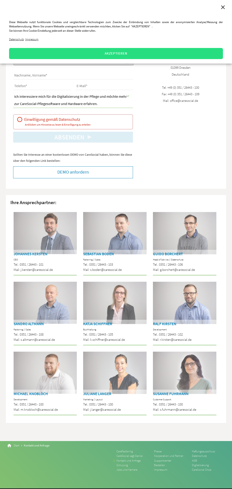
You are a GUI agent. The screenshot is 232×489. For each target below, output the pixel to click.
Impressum (32, 39)
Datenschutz (16, 39)
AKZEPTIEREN (116, 53)
